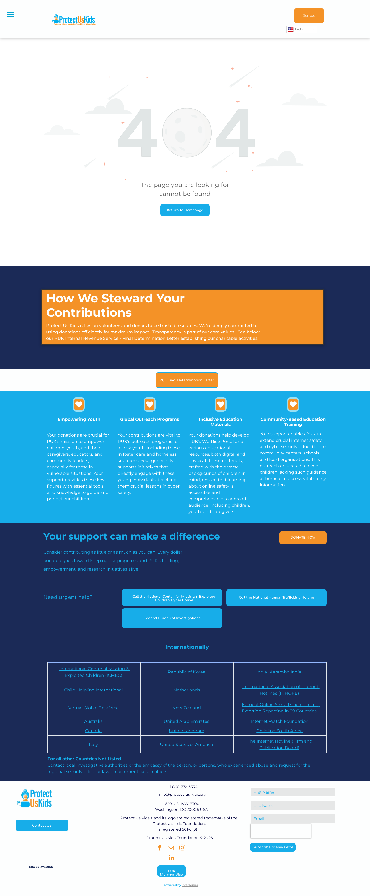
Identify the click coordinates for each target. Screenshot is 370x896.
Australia (93, 721)
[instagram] (182, 848)
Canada (93, 730)
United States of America (186, 744)
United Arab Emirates (186, 721)
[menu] (10, 14)
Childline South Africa (279, 730)
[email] (171, 848)
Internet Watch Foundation (279, 721)
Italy (93, 744)
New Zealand (186, 708)
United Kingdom (186, 730)
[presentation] (281, 831)
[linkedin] (171, 858)
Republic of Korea (187, 672)
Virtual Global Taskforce (93, 708)
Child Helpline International (93, 690)
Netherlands (186, 690)
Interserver (190, 885)
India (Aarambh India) (279, 672)
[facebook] (159, 848)
